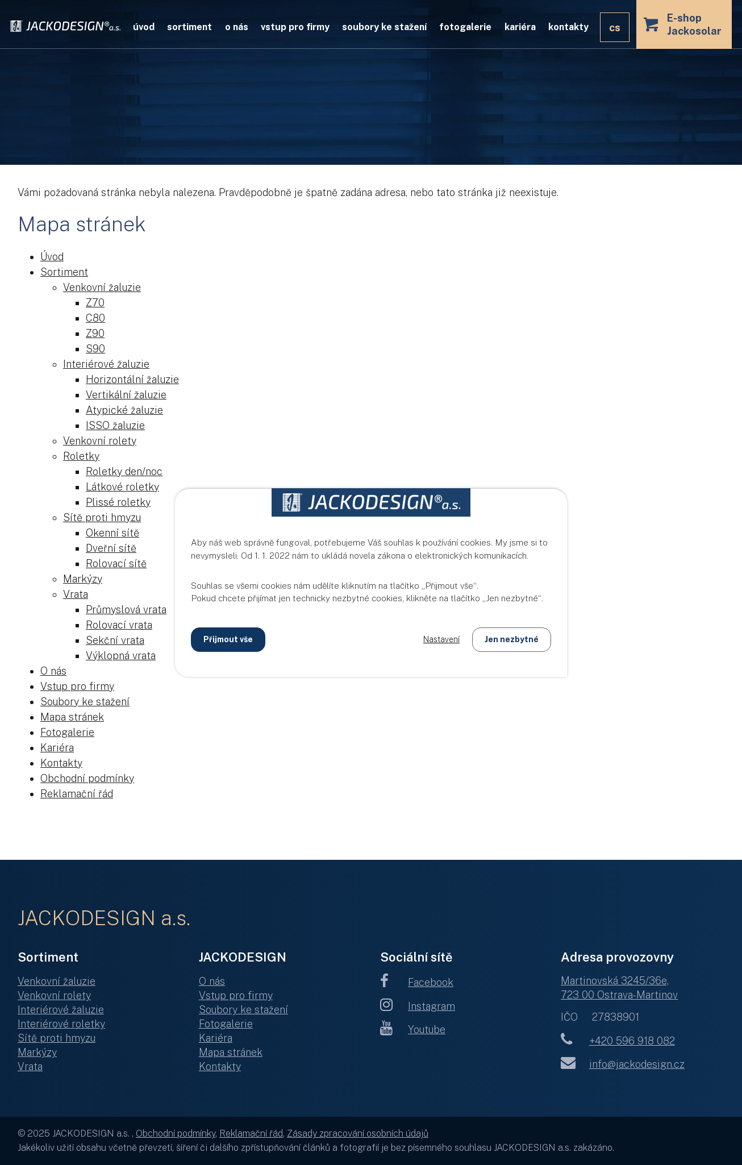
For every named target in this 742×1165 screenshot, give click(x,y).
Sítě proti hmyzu (102, 517)
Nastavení (441, 639)
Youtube (413, 1029)
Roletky (81, 456)
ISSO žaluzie (115, 425)
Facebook (417, 982)
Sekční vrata (115, 640)
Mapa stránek (72, 717)
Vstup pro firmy (295, 27)
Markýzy (82, 579)
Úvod (144, 27)
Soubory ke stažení (384, 27)
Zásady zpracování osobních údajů (357, 1133)
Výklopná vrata (121, 655)
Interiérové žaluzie (106, 364)
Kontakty (568, 27)
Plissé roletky (118, 502)
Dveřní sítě (111, 548)
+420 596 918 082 (618, 1041)
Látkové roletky (122, 487)
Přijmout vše (228, 639)
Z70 (95, 303)
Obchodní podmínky (87, 778)
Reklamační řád (76, 794)
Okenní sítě (112, 533)
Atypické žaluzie (124, 410)
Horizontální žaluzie (132, 379)
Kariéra (520, 27)
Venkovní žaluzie (102, 287)
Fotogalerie (465, 27)
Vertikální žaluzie (126, 395)
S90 (95, 349)
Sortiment (189, 27)
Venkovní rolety (99, 441)
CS (614, 28)
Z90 (95, 333)
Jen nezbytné (512, 639)
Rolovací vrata (119, 625)
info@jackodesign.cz (623, 1064)
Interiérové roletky (61, 1024)
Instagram (418, 1006)
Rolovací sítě (116, 563)
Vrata (75, 594)
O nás (236, 27)
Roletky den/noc (124, 471)
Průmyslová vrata (126, 609)
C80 (95, 318)
